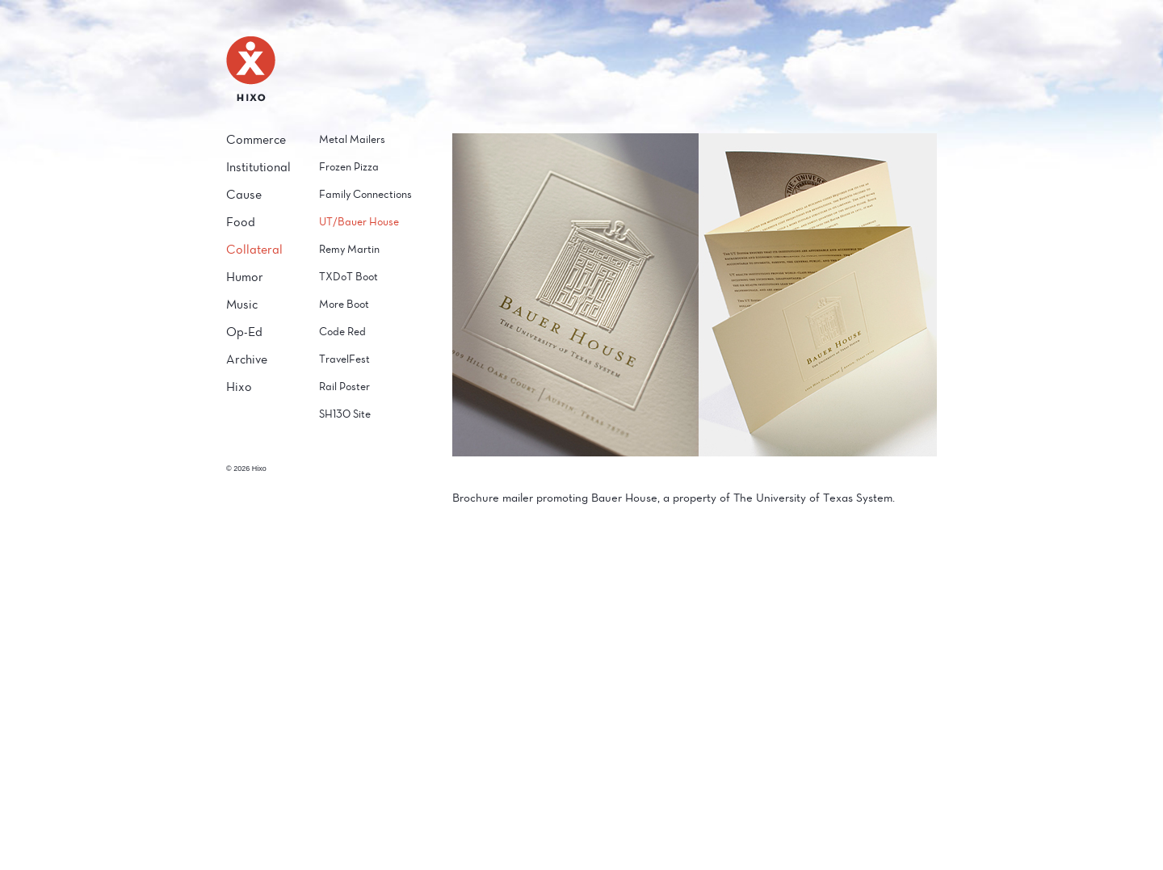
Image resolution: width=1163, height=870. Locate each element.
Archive (246, 359)
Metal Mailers (352, 139)
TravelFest (344, 359)
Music (242, 304)
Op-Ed (244, 331)
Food (240, 221)
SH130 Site (345, 414)
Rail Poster (344, 386)
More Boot (344, 304)
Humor (244, 276)
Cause (244, 194)
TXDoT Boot (348, 277)
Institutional (258, 166)
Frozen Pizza (349, 167)
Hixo (239, 386)
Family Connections (365, 194)
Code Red (342, 331)
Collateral (254, 249)
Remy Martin (349, 249)
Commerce (256, 139)
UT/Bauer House (359, 222)
